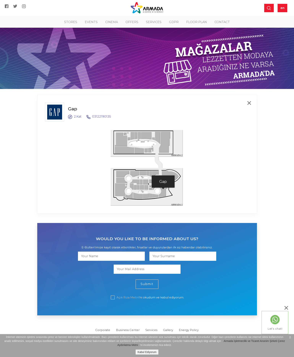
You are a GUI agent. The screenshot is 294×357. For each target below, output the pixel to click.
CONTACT (222, 22)
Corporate (102, 330)
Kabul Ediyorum (147, 352)
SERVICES (153, 22)
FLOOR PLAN (196, 22)
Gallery (168, 330)
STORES (70, 22)
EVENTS (91, 22)
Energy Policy (189, 330)
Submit (147, 284)
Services (151, 330)
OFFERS (132, 22)
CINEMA (111, 22)
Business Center (128, 330)
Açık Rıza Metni (128, 297)
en (282, 8)
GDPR (174, 22)
